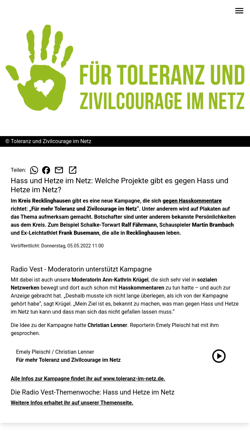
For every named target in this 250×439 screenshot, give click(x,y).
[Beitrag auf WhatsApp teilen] (34, 170)
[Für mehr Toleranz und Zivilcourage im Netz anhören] (219, 356)
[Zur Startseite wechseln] (21, 12)
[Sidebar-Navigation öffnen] (239, 11)
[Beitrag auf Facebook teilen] (46, 170)
